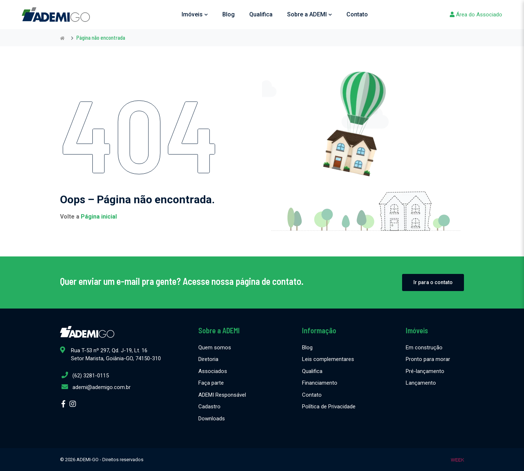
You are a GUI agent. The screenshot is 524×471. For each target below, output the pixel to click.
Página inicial (99, 216)
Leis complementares (328, 359)
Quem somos (214, 347)
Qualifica (261, 14)
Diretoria (208, 359)
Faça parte (211, 383)
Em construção (424, 347)
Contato (357, 14)
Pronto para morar (428, 359)
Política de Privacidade (329, 406)
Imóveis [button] (195, 14)
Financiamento (319, 383)
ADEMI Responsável (222, 395)
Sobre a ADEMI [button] (309, 14)
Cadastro (209, 406)
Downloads (211, 418)
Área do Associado (476, 14)
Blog (228, 14)
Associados (212, 371)
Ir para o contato (433, 282)
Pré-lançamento (425, 371)
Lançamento (421, 383)
